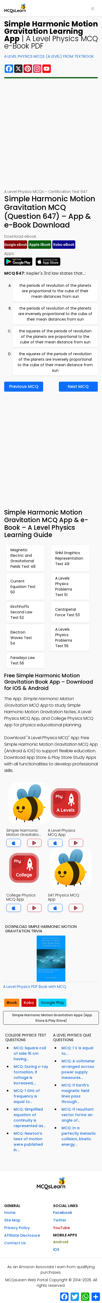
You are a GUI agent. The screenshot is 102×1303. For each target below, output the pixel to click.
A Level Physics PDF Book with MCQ (34, 986)
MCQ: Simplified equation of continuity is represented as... (30, 1117)
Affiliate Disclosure (22, 1235)
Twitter (59, 1220)
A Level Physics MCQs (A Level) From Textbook (49, 56)
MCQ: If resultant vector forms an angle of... (77, 1115)
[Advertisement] (51, 134)
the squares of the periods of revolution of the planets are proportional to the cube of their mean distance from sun (55, 336)
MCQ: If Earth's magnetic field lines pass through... (75, 1093)
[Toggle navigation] (92, 8)
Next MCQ (78, 386)
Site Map (12, 1220)
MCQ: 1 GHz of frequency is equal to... (27, 1096)
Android (60, 1242)
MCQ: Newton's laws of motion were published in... (28, 1142)
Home (9, 1212)
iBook (12, 1002)
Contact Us (15, 1243)
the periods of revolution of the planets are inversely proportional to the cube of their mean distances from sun (55, 314)
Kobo (29, 1002)
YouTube (61, 1227)
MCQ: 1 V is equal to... (77, 1050)
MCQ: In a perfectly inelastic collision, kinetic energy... (78, 1136)
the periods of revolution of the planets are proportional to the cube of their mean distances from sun (55, 291)
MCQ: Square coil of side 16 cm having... (30, 1053)
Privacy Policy (17, 1227)
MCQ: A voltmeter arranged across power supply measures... (78, 1069)
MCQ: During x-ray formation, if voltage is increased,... (31, 1075)
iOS (56, 1249)
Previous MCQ (23, 386)
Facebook (62, 1212)
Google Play (52, 1002)
